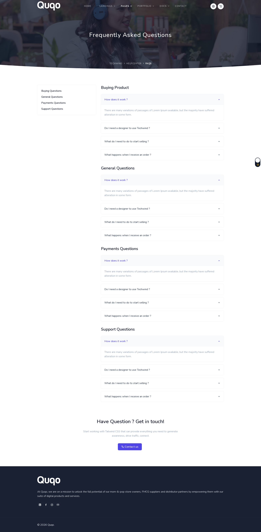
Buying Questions (51, 91)
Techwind (116, 63)
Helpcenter (133, 63)
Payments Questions (53, 103)
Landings (106, 6)
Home (87, 6)
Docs (163, 6)
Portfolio (144, 6)
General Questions (52, 97)
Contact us (129, 447)
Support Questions (52, 109)
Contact (181, 6)
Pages (125, 6)
